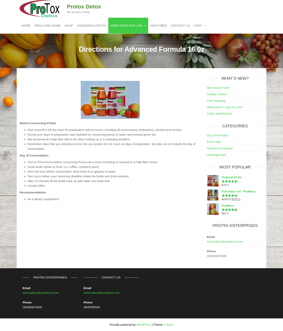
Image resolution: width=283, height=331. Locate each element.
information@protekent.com (225, 241)
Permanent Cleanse (220, 148)
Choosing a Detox (91, 25)
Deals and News (47, 25)
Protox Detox (84, 7)
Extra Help (214, 141)
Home (26, 25)
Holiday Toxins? (217, 94)
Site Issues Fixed (218, 87)
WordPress (144, 324)
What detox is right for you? (225, 107)
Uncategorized (216, 154)
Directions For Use (126, 25)
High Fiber (158, 25)
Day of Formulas (218, 135)
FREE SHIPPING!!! (219, 113)
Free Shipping (216, 100)
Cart (198, 25)
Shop (68, 25)
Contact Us (180, 25)
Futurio (168, 324)
